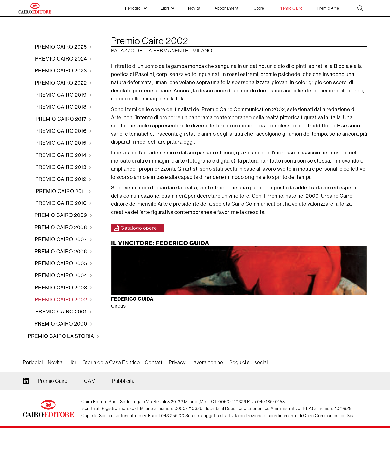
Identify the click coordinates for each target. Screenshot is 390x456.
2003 (61, 311)
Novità (55, 391)
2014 (61, 166)
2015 (61, 153)
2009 (61, 232)
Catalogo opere (139, 228)
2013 (61, 179)
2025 (61, 47)
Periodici (33, 391)
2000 (61, 351)
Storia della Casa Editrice (111, 391)
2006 (61, 272)
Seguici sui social (248, 391)
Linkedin (26, 411)
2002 (61, 325)
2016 (61, 140)
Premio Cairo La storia (61, 364)
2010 (61, 219)
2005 (61, 285)
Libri (73, 391)
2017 (61, 126)
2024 (61, 60)
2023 (61, 73)
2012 (61, 192)
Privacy (177, 391)
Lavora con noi (207, 391)
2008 (61, 245)
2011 (61, 206)
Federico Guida (134, 301)
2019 (61, 100)
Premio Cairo (53, 409)
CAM (90, 409)
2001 (61, 338)
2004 (61, 298)
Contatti (154, 391)
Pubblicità (123, 409)
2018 (61, 113)
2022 (61, 87)
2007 (61, 259)
